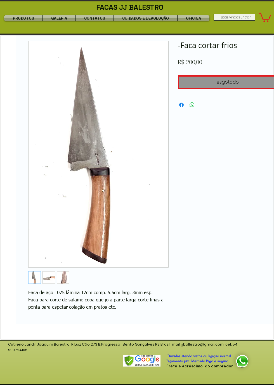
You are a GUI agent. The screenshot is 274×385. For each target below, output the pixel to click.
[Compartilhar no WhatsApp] (192, 104)
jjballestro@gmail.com (202, 344)
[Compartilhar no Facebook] (181, 104)
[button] (265, 17)
